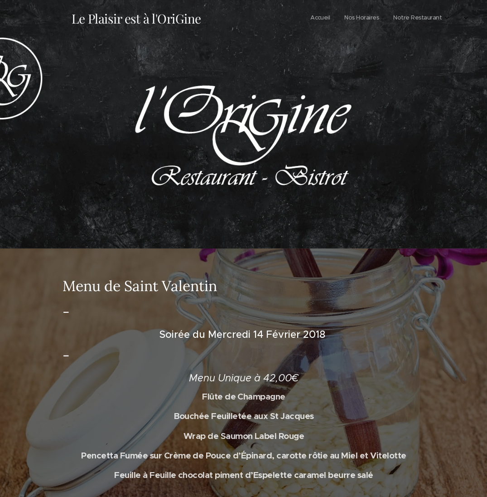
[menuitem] (411, 18)
